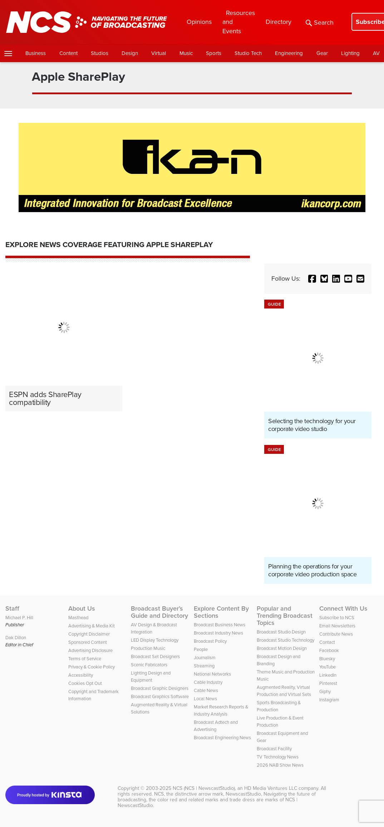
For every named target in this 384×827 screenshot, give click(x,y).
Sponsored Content (87, 642)
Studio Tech (248, 53)
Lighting (350, 53)
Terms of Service (84, 658)
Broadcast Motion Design (282, 648)
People (201, 649)
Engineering (289, 53)
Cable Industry (208, 682)
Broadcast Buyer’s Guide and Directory (159, 612)
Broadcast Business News (219, 624)
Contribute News (336, 634)
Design (130, 53)
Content (68, 53)
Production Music (148, 648)
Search (320, 22)
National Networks (212, 674)
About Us (81, 608)
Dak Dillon (15, 637)
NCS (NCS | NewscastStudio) (204, 788)
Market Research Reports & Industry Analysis (221, 710)
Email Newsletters (337, 625)
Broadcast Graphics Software (160, 696)
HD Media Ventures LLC (270, 788)
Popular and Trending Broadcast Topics (284, 615)
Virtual (158, 53)
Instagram (329, 699)
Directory (278, 21)
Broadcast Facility (274, 748)
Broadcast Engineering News (222, 737)
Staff (12, 608)
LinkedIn (327, 675)
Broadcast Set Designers (155, 656)
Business (35, 53)
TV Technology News (278, 756)
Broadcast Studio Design (281, 631)
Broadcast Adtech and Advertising (216, 726)
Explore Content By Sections (221, 612)
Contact (327, 642)
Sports (213, 53)
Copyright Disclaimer (89, 634)
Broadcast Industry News (218, 633)
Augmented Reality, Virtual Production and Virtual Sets (284, 691)
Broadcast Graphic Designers (159, 688)
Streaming (204, 665)
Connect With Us (343, 608)
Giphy (325, 691)
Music (186, 53)
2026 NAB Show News (280, 765)
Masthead (78, 617)
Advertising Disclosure (90, 650)
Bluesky (327, 658)
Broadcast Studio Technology (285, 640)
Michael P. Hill (19, 617)
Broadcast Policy (210, 641)
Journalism (205, 657)
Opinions (199, 21)
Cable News (206, 690)
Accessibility (80, 675)
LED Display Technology (154, 640)
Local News (205, 698)
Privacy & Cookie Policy (91, 666)
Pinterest (328, 683)
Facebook (329, 650)
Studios (99, 53)
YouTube (327, 666)
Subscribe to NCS (336, 617)
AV (376, 53)
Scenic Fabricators (149, 664)
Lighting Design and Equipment (151, 676)
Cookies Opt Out (85, 683)
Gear (322, 53)
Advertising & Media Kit (91, 625)
